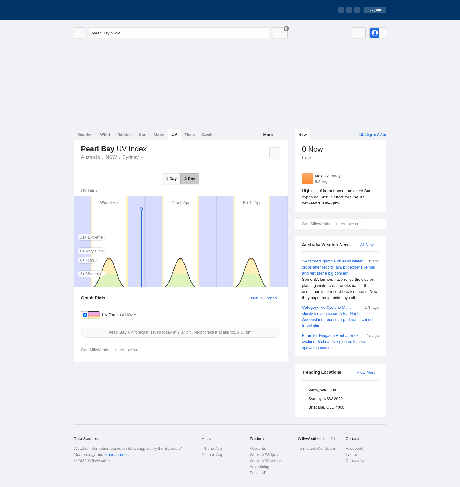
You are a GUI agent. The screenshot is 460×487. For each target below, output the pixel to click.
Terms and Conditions (317, 448)
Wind (105, 134)
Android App (212, 454)
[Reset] (252, 33)
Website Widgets (264, 454)
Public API (259, 473)
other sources (116, 454)
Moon (159, 134)
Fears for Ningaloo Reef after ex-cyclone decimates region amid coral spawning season (340, 341)
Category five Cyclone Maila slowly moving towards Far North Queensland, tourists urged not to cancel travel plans (340, 316)
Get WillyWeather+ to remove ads (331, 224)
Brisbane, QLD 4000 (327, 407)
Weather (85, 134)
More (268, 134)
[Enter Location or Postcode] (179, 32)
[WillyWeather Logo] (102, 10)
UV (174, 134)
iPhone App (212, 448)
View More (366, 372)
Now (303, 134)
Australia (90, 157)
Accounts (258, 448)
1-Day (171, 178)
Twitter (351, 454)
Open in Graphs (263, 298)
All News (368, 245)
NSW (111, 157)
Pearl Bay (145, 156)
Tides (189, 134)
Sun (143, 134)
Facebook (354, 448)
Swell (207, 134)
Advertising (259, 466)
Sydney (130, 157)
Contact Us (355, 460)
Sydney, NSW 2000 (326, 398)
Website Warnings (266, 460)
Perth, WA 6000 (322, 390)
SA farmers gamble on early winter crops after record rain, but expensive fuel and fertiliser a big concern (340, 279)
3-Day (189, 178)
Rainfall (124, 134)
